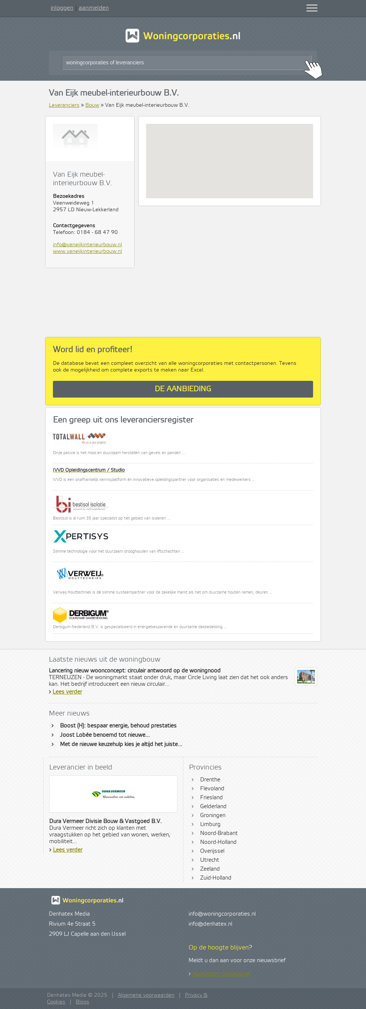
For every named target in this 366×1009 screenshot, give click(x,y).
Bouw (92, 105)
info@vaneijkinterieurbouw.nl (87, 244)
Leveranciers (64, 105)
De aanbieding (183, 389)
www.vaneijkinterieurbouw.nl (87, 251)
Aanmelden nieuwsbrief (221, 974)
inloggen (62, 8)
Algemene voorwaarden (146, 995)
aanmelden (94, 8)
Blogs (82, 1002)
